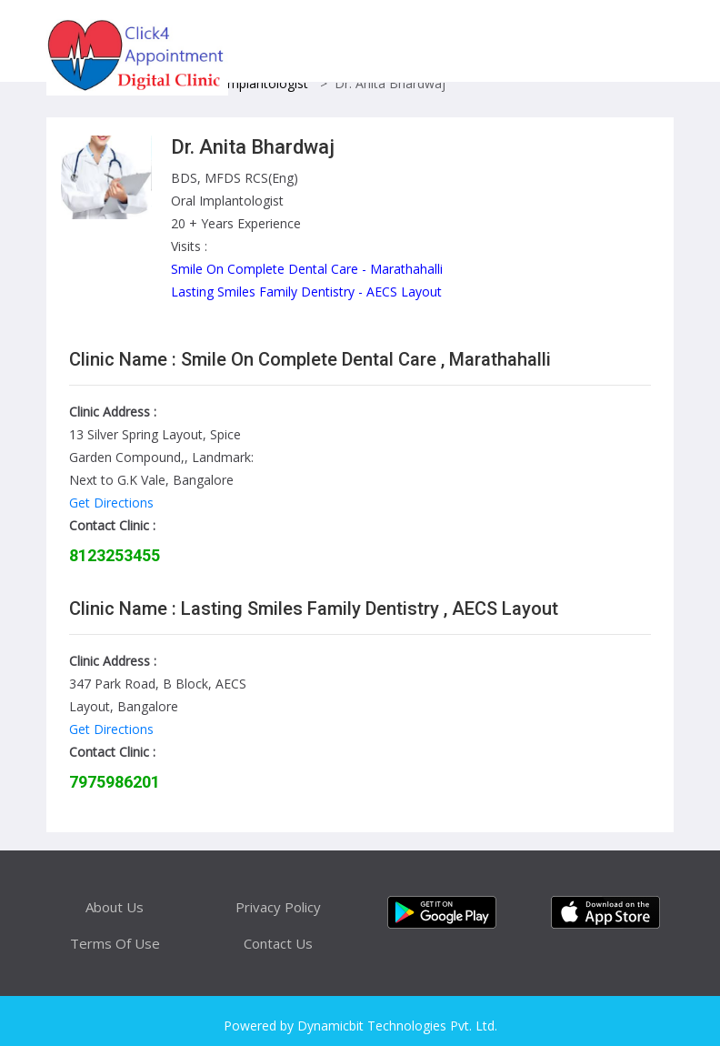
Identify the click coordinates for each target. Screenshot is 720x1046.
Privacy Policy (278, 907)
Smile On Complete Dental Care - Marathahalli (307, 268)
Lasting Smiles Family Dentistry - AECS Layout (306, 291)
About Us (114, 907)
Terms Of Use (115, 943)
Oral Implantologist (251, 83)
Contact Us (278, 943)
